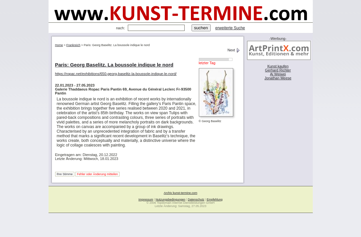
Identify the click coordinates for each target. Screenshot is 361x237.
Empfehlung (215, 199)
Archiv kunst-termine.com (181, 193)
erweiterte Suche (230, 28)
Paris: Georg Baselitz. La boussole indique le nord (114, 64)
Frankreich (73, 45)
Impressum (145, 199)
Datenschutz (196, 199)
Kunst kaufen (277, 66)
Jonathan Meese (278, 78)
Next (234, 50)
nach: (120, 28)
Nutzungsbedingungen (170, 199)
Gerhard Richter (278, 70)
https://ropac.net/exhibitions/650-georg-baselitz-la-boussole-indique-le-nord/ (116, 74)
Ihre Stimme (65, 174)
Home (59, 45)
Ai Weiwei (278, 74)
